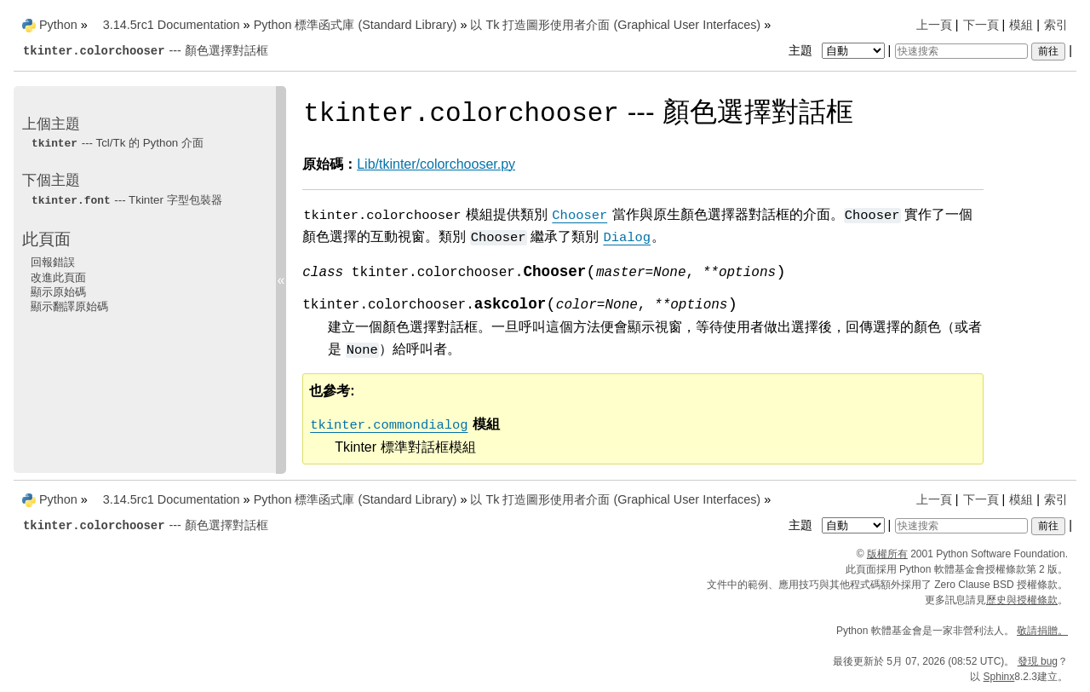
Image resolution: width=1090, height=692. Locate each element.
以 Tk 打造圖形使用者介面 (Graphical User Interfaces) (615, 25)
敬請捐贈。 (1042, 631)
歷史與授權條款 (1022, 600)
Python (58, 25)
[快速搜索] (961, 51)
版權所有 (887, 554)
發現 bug (1038, 661)
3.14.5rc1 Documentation (171, 25)
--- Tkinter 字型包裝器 (126, 199)
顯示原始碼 (58, 291)
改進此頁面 (58, 277)
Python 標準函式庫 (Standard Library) (355, 25)
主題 (838, 50)
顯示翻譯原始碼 (69, 306)
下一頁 (981, 25)
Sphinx (999, 677)
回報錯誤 (53, 262)
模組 (1021, 25)
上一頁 (934, 25)
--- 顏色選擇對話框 (145, 50)
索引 (1056, 25)
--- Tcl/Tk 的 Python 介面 (117, 142)
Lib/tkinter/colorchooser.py (436, 164)
